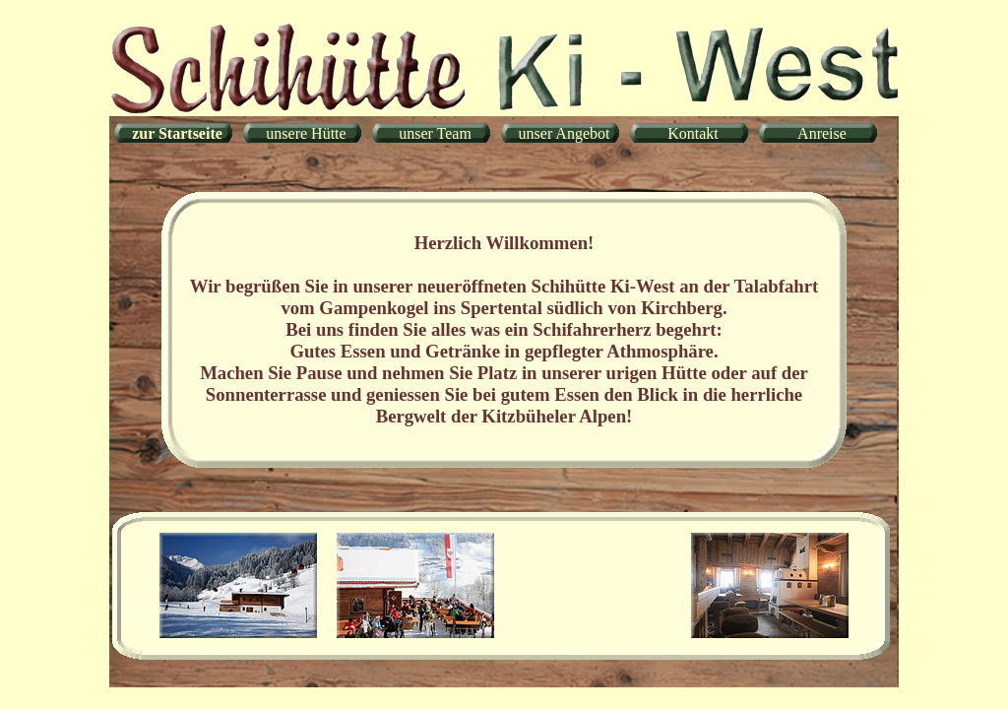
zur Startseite (177, 133)
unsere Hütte (306, 133)
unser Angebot (564, 133)
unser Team (435, 133)
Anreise (822, 133)
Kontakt (693, 133)
